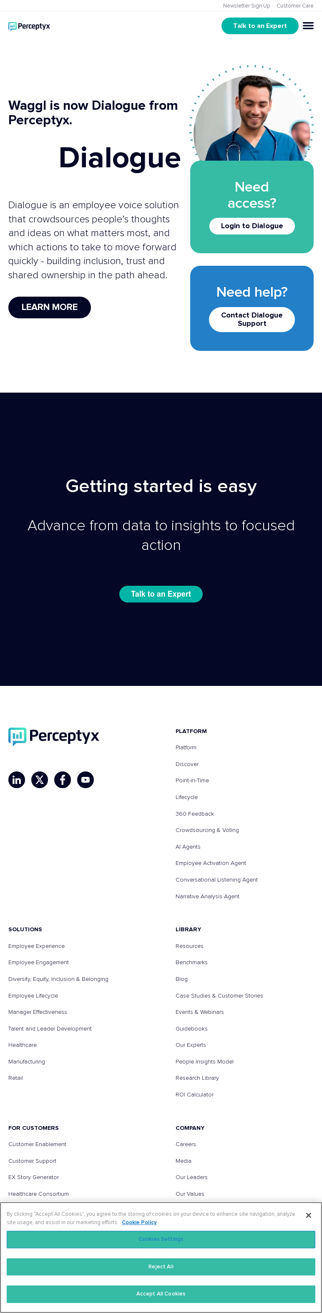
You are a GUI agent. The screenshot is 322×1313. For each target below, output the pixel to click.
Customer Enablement (37, 1144)
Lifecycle (187, 797)
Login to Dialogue (252, 226)
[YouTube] (85, 779)
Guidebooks (192, 1029)
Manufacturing (26, 1062)
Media (183, 1161)
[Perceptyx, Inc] (53, 737)
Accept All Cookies (161, 1294)
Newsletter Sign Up (246, 6)
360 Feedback (195, 814)
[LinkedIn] (16, 779)
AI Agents (188, 847)
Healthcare (22, 1045)
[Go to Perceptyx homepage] (29, 25)
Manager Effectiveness (37, 1012)
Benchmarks (192, 962)
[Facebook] (62, 779)
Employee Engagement (38, 962)
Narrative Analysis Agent (207, 897)
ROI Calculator (195, 1095)
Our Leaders (192, 1177)
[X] (39, 779)
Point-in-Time (192, 781)
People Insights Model (205, 1062)
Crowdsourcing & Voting (207, 830)
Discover (187, 764)
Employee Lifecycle (33, 996)
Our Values (190, 1194)
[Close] (308, 1215)
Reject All (160, 1267)
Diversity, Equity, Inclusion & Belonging (58, 979)
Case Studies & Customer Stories (219, 996)
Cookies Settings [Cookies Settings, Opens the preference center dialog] (161, 1239)
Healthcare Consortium (38, 1194)
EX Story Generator (33, 1177)
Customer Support (32, 1161)
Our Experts (191, 1045)
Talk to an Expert (260, 26)
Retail (15, 1078)
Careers (186, 1144)
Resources (190, 946)
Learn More (50, 307)
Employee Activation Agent (211, 863)
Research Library (197, 1078)
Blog (182, 979)
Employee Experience (36, 946)
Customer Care (295, 6)
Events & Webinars (200, 1012)
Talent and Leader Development (50, 1029)
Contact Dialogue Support (252, 320)
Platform (186, 748)
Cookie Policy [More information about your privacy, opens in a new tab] (139, 1222)
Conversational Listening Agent (217, 880)
